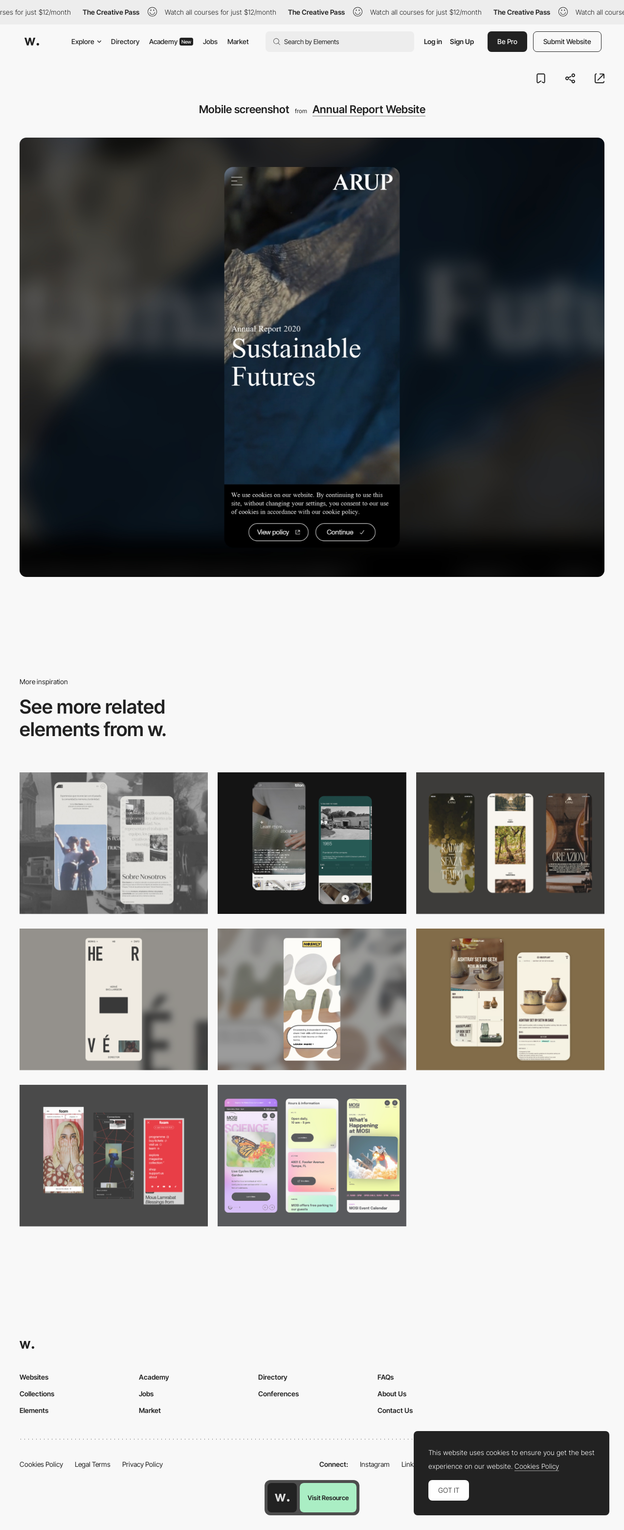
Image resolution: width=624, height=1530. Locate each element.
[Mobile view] (114, 1155)
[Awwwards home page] (282, 1497)
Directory (125, 41)
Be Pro (507, 41)
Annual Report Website (368, 109)
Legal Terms (93, 1464)
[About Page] (312, 843)
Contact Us (395, 1410)
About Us (392, 1393)
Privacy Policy (142, 1464)
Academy (171, 41)
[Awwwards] (31, 42)
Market (238, 41)
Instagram (375, 1464)
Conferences (278, 1393)
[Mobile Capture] (510, 999)
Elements (34, 1410)
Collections (37, 1393)
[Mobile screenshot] (114, 843)
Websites (34, 1377)
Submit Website (567, 41)
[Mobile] (510, 843)
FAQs (386, 1377)
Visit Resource (328, 1498)
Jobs (210, 41)
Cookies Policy (41, 1464)
